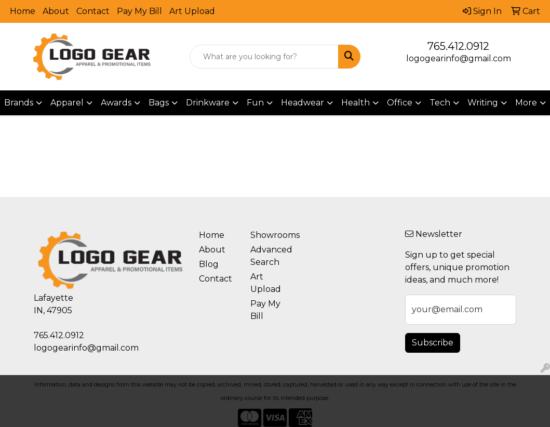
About (56, 11)
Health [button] (355, 103)
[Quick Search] (264, 57)
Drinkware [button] (208, 103)
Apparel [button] (67, 103)
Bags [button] (159, 103)
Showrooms (269, 235)
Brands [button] (18, 103)
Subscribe (432, 343)
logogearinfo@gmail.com (458, 58)
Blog (209, 264)
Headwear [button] (302, 103)
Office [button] (399, 103)
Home (22, 11)
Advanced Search (269, 256)
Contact (93, 11)
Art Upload (192, 11)
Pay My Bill (139, 11)
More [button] (526, 103)
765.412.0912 (458, 46)
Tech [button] (440, 103)
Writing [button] (482, 103)
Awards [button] (116, 103)
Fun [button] (255, 103)
